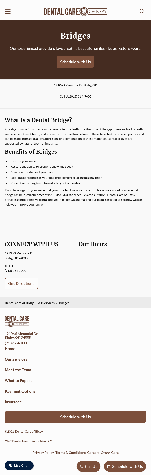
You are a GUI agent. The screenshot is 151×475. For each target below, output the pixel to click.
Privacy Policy (43, 452)
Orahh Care (110, 452)
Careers (93, 452)
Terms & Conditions (70, 452)
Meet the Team (18, 369)
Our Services (16, 359)
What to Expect (18, 380)
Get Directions (21, 283)
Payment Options (20, 391)
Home (10, 348)
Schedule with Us (75, 61)
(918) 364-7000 (80, 96)
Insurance (13, 401)
